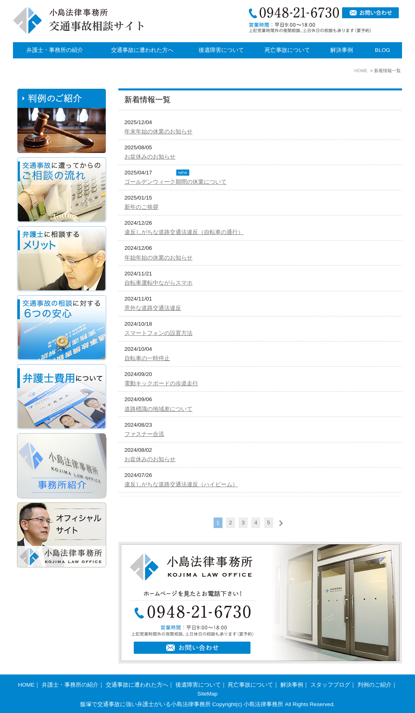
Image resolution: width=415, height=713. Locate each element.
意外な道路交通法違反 (152, 308)
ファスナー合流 (144, 434)
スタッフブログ (330, 685)
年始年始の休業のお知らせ (158, 258)
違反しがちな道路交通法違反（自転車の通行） (184, 232)
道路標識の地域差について (158, 409)
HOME (26, 685)
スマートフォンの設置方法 (158, 333)
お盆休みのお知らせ (149, 157)
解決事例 (341, 50)
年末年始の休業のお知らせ (158, 132)
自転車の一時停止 (147, 358)
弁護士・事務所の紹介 (54, 50)
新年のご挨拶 (141, 207)
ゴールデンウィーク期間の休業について (175, 182)
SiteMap (207, 694)
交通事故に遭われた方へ (142, 50)
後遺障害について (221, 50)
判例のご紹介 (374, 685)
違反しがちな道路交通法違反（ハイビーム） (181, 484)
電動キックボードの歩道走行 (161, 383)
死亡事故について (287, 50)
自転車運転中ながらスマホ (158, 283)
